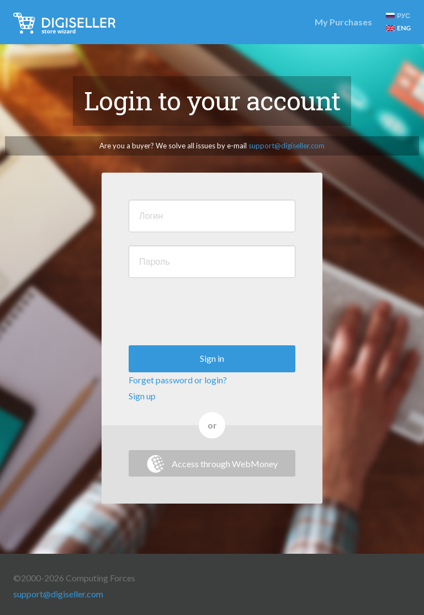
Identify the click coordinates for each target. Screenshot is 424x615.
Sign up (142, 396)
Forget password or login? (178, 380)
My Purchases (343, 22)
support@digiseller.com (286, 145)
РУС (398, 16)
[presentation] (212, 312)
